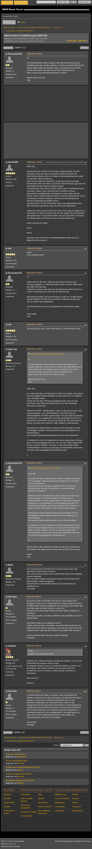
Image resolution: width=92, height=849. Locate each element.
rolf (9, 248)
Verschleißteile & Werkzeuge (44, 812)
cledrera (12, 646)
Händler (41, 798)
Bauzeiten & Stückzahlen (25, 806)
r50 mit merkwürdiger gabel (16, 761)
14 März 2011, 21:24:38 (34, 54)
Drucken (84, 47)
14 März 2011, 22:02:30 (34, 162)
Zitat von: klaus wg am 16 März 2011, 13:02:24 (45, 468)
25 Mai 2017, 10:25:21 (34, 691)
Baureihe (7, 798)
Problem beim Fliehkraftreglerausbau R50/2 (23, 767)
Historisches (25, 794)
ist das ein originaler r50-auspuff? (19, 774)
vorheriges (71, 41)
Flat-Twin (12, 597)
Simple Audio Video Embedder (10, 846)
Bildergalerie (60, 802)
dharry (20, 770)
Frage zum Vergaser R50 (15, 754)
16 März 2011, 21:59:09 (34, 463)
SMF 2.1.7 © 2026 (7, 841)
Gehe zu (56, 745)
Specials (7, 807)
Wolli (10, 565)
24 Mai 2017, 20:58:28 (34, 597)
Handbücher (60, 811)
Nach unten (8, 48)
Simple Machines (18, 841)
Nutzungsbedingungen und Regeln (70, 841)
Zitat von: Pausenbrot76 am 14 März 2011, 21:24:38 (47, 354)
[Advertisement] (46, 103)
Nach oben (8, 732)
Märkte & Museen (45, 807)
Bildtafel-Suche (61, 794)
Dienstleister (43, 802)
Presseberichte (26, 816)
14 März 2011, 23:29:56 (34, 248)
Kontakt (75, 794)
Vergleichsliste (9, 802)
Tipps (40, 794)
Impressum (76, 807)
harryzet (21, 763)
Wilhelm (21, 783)
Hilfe (56, 841)
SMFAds (3, 844)
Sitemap (75, 798)
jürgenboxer (22, 757)
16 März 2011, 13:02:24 (34, 349)
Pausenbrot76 (15, 54)
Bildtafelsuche (77, 811)
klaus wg (12, 349)
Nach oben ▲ (86, 841)
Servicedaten (60, 807)
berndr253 (13, 162)
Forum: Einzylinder (62, 798)
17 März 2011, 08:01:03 (34, 565)
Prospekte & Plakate (29, 812)
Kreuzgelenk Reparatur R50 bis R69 (20, 780)
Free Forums (12, 844)
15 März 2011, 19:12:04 (34, 273)
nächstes (83, 41)
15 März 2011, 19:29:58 (34, 324)
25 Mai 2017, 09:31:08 (34, 646)
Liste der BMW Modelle (26, 800)
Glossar (75, 802)
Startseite (7, 794)
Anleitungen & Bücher (9, 812)
